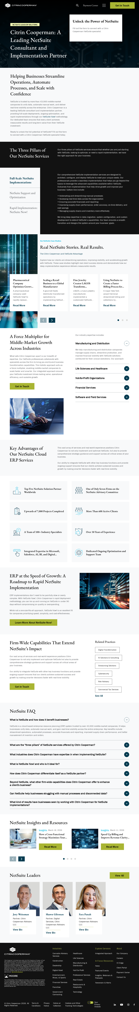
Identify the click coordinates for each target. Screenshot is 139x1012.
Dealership (57, 965)
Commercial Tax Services (108, 689)
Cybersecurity (103, 674)
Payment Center (90, 5)
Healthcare (77, 953)
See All (99, 695)
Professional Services (81, 975)
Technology (77, 992)
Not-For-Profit (78, 970)
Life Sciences (78, 958)
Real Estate (78, 980)
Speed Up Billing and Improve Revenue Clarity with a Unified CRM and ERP (114, 836)
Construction (58, 961)
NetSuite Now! (49, 116)
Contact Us (121, 977)
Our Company (122, 953)
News (97, 966)
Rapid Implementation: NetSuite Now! (23, 210)
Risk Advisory (103, 681)
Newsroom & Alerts (103, 983)
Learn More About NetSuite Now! (33, 622)
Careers (120, 958)
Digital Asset (58, 970)
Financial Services (60, 982)
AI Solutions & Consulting (108, 658)
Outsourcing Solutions (107, 666)
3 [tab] (127, 320)
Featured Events (102, 971)
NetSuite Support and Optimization (22, 195)
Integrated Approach (103, 953)
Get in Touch (122, 5)
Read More (19, 305)
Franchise (56, 987)
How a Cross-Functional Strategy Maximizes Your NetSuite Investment (52, 836)
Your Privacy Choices (97, 1004)
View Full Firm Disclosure (17, 972)
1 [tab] (118, 320)
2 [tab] (122, 320)
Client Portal (122, 968)
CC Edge (120, 963)
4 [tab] (75, 859)
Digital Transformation (107, 650)
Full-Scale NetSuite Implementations (22, 180)
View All (119, 875)
